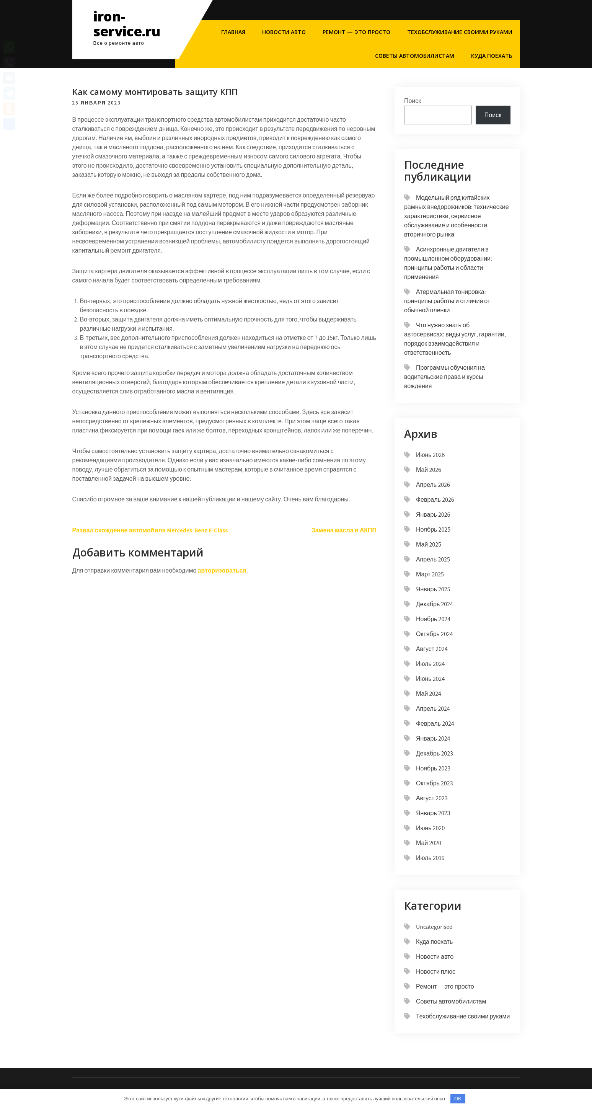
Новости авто (284, 32)
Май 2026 (428, 470)
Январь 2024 (433, 738)
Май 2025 (428, 544)
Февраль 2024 (435, 724)
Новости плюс (435, 972)
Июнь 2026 (430, 455)
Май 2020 (428, 843)
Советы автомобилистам (414, 55)
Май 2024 (428, 694)
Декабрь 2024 (434, 604)
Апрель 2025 (433, 559)
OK (458, 1098)
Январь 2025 (433, 589)
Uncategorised (434, 927)
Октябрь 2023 (434, 783)
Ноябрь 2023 (433, 768)
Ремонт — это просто (356, 32)
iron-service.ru (126, 23)
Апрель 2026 (433, 485)
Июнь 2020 (430, 828)
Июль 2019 (430, 858)
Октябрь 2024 (434, 634)
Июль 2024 (430, 664)
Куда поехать (491, 55)
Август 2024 (432, 649)
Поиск (412, 101)
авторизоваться (222, 570)
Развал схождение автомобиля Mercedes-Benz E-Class (150, 530)
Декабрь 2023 (434, 753)
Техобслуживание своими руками (459, 32)
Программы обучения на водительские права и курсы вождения (444, 377)
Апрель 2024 (433, 709)
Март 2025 (430, 574)
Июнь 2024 (430, 679)
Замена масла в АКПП (344, 530)
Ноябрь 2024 (433, 619)
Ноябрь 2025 (433, 529)
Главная (233, 32)
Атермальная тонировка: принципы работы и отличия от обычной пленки (447, 301)
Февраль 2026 (435, 500)
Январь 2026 (433, 515)
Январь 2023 (433, 813)
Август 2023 (432, 798)
